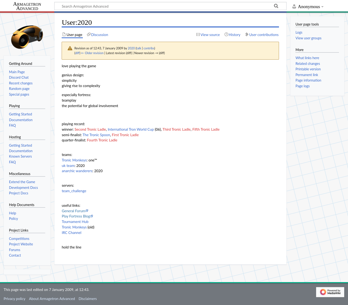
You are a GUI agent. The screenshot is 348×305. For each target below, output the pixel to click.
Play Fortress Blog (76, 216)
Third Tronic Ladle (177, 129)
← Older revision (92, 53)
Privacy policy (14, 298)
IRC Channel (71, 232)
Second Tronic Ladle (90, 129)
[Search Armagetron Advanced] (170, 6)
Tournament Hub (75, 221)
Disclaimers (88, 298)
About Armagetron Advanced (52, 298)
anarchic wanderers (77, 171)
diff (77, 53)
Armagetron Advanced (27, 6)
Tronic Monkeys (74, 160)
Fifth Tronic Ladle (205, 129)
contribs (149, 48)
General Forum (73, 211)
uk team (68, 165)
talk (138, 48)
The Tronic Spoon (96, 135)
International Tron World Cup (131, 129)
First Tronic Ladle (125, 135)
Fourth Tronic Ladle (102, 140)
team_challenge (74, 191)
